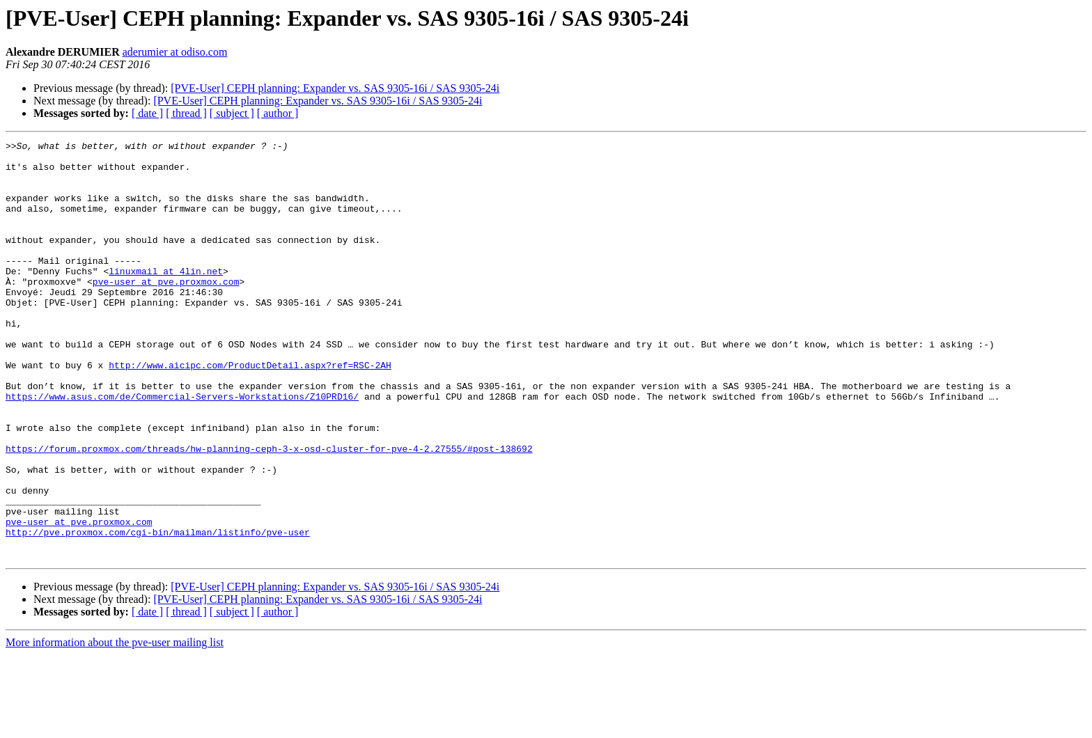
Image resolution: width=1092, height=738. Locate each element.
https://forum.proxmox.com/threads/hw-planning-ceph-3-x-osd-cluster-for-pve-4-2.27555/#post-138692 (269, 511)
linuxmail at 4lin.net (166, 298)
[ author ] (278, 113)
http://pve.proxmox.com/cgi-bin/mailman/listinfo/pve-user (158, 611)
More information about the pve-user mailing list (115, 726)
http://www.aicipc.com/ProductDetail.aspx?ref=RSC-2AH (250, 411)
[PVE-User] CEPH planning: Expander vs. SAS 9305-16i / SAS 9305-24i (335, 88)
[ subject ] (232, 113)
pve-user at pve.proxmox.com (166, 310)
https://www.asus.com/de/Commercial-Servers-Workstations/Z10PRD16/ (182, 448)
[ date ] (147, 113)
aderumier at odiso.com (175, 52)
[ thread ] (186, 113)
